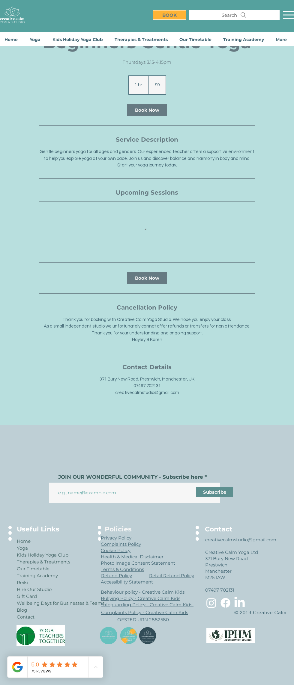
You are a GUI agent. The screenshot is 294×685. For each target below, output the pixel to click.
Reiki (22, 582)
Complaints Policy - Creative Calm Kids (144, 612)
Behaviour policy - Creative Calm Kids (142, 592)
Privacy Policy (116, 538)
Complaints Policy (121, 544)
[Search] (234, 15)
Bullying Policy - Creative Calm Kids (140, 598)
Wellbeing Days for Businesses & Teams (38, 603)
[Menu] (288, 15)
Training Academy (37, 575)
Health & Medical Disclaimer (132, 557)
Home (24, 541)
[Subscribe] (214, 492)
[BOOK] (169, 15)
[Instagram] (211, 602)
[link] (147, 110)
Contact (25, 617)
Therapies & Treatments (38, 562)
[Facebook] (225, 602)
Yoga (22, 548)
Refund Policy (116, 575)
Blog (22, 610)
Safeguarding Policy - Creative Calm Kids (147, 604)
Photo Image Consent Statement (138, 563)
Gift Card (27, 596)
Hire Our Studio (34, 589)
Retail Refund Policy (171, 575)
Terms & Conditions (122, 569)
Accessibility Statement (127, 582)
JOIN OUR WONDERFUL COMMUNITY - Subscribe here (130, 477)
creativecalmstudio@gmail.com (240, 539)
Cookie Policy (115, 550)
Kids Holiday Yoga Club (38, 555)
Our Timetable (33, 569)
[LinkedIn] (239, 602)
